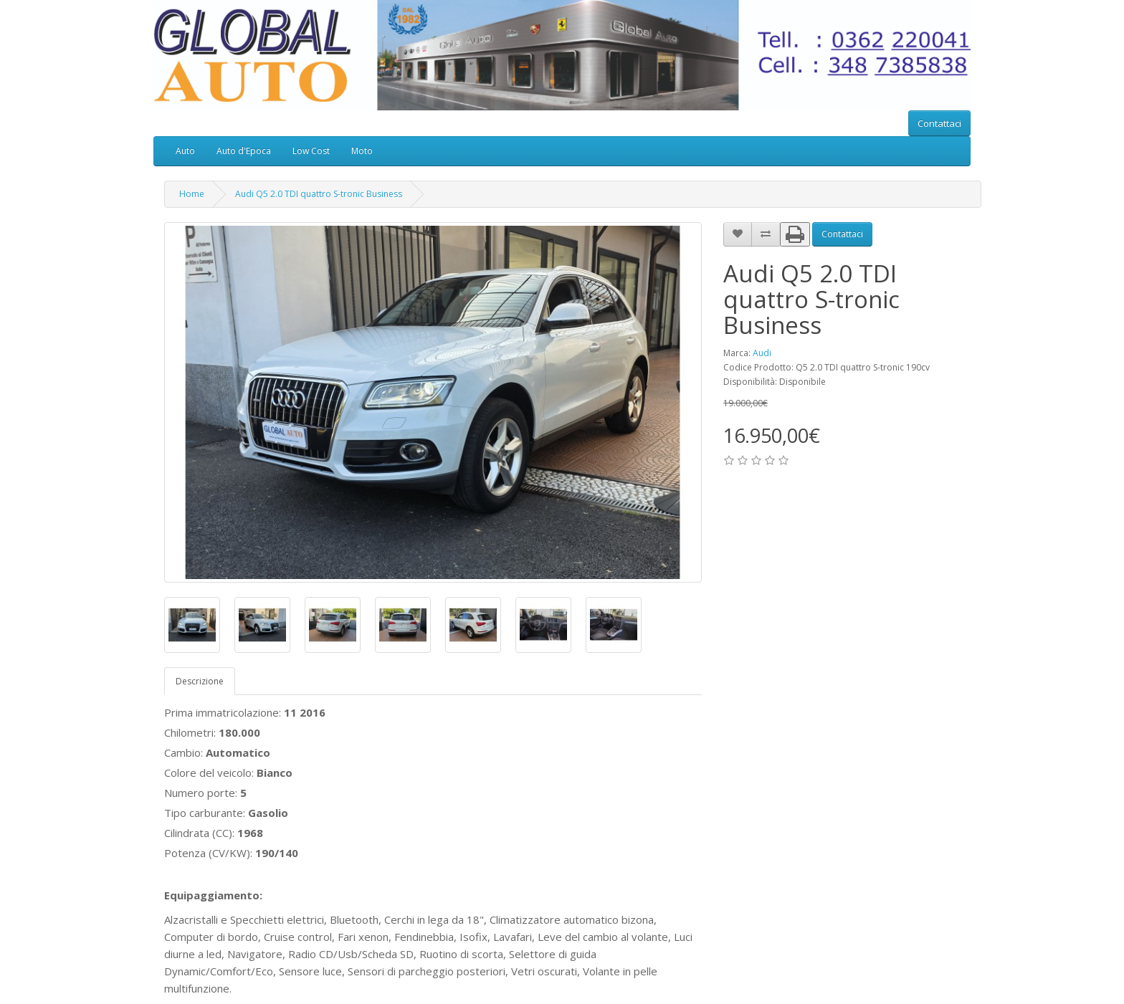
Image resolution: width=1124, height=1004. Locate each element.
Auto (185, 151)
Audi (762, 353)
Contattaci (939, 123)
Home (191, 194)
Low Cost (311, 151)
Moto (362, 151)
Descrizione (200, 681)
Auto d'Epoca (243, 151)
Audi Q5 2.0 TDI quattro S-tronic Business (318, 194)
